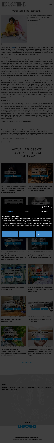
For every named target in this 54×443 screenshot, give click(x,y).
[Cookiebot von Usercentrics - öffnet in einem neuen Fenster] (42, 207)
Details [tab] (27, 211)
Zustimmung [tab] (9, 211)
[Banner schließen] (51, 207)
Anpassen (27, 234)
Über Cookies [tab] (44, 211)
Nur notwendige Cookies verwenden (10, 233)
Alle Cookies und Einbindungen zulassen (44, 233)
